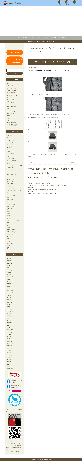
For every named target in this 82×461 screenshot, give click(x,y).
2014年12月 (10, 341)
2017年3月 (10, 318)
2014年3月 (10, 362)
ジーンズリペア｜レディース (14, 95)
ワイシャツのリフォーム (13, 193)
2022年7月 (10, 283)
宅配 (59, 3)
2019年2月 (10, 306)
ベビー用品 (10, 183)
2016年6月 (10, 327)
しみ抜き (9, 104)
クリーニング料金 (11, 88)
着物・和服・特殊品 (12, 106)
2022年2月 (10, 286)
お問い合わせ (15, 52)
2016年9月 (10, 325)
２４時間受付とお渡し (13, 125)
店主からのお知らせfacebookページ (15, 386)
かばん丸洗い (10, 142)
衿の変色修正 (10, 234)
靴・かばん (10, 97)
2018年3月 (10, 309)
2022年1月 (10, 288)
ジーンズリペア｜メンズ (13, 92)
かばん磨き (10, 147)
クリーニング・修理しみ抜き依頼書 (14, 60)
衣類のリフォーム (11, 229)
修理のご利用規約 (11, 122)
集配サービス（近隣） (13, 109)
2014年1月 (10, 366)
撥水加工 (9, 211)
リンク (9, 118)
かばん (9, 137)
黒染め (9, 248)
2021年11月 (10, 293)
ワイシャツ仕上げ (11, 195)
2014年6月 (10, 355)
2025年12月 (10, 263)
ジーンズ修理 (10, 154)
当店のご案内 (10, 86)
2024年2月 (10, 274)
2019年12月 (10, 302)
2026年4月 (10, 258)
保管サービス (10, 113)
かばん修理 (10, 144)
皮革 (8, 225)
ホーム (9, 83)
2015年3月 (10, 334)
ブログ (9, 120)
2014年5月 (10, 357)
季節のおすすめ (11, 204)
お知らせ (9, 135)
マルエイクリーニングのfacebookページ (16, 381)
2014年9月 (10, 348)
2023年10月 (10, 277)
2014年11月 (10, 343)
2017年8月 (10, 313)
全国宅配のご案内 (11, 111)
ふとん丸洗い (10, 181)
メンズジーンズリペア (13, 186)
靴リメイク (10, 241)
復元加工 (9, 209)
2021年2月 (10, 297)
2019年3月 (10, 304)
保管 (8, 197)
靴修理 (9, 245)
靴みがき (9, 238)
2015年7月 (10, 332)
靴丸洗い (9, 243)
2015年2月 (10, 336)
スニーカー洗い (11, 158)
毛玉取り (9, 218)
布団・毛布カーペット (13, 102)
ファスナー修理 (11, 179)
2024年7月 (10, 272)
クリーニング (10, 151)
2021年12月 (10, 290)
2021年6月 (10, 295)
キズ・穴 (9, 149)
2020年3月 (10, 300)
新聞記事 (9, 213)
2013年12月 (10, 368)
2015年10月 (10, 329)
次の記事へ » (74, 162)
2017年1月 (10, 320)
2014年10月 (10, 345)
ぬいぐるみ (10, 176)
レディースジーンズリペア (14, 190)
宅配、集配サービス (12, 206)
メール (75, 3)
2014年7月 (10, 352)
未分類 (9, 216)
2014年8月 (10, 350)
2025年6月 (10, 265)
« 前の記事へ (31, 162)
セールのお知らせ (11, 160)
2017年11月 (10, 311)
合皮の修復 (10, 199)
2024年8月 (10, 270)
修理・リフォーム (11, 99)
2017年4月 (10, 316)
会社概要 (9, 115)
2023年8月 (10, 279)
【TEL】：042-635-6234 (42, 37)
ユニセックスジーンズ (13, 188)
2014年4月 (10, 359)
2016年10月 (10, 322)
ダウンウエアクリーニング (14, 163)
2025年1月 (10, 267)
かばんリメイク (11, 140)
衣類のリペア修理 (11, 232)
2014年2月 (10, 364)
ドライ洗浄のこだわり (13, 174)
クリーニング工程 (11, 90)
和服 (8, 202)
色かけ (9, 227)
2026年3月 (10, 261)
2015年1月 (10, 339)
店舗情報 (66, 3)
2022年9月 (10, 281)
